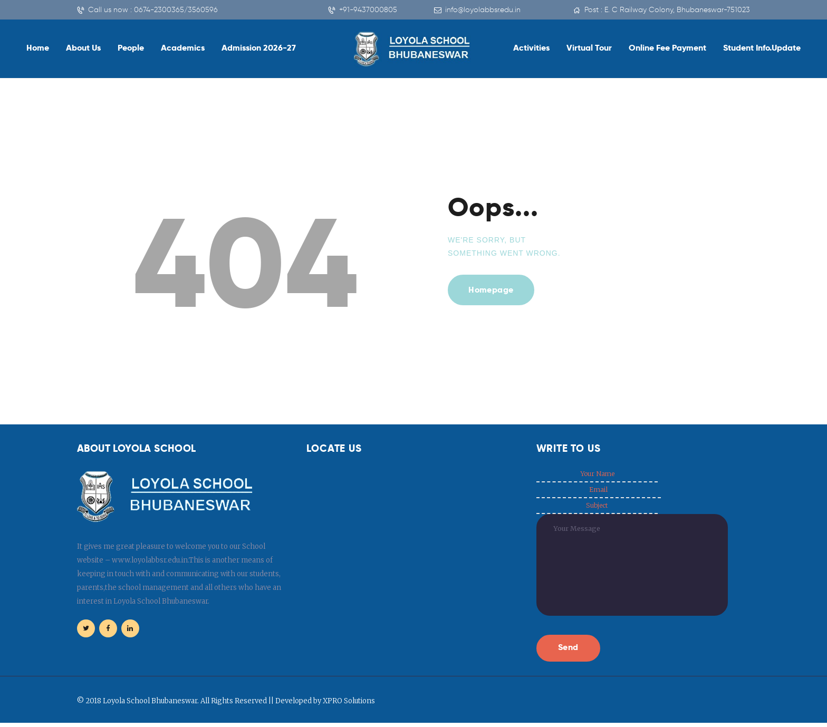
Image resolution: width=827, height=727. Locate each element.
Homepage (492, 290)
